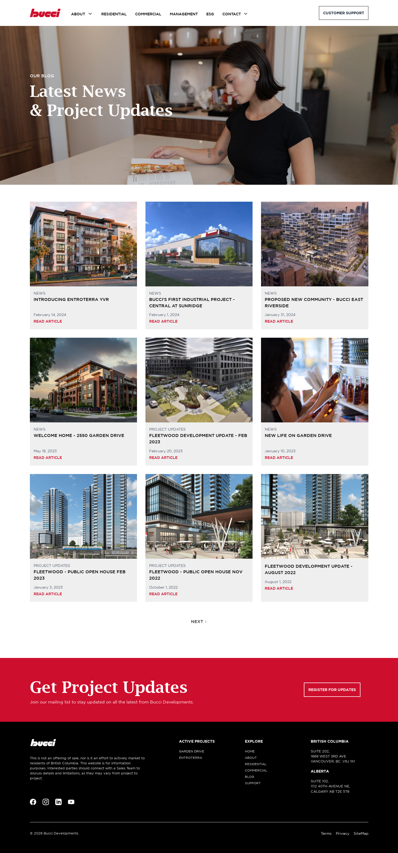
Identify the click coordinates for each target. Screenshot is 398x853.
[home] (45, 13)
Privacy (342, 833)
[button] (82, 14)
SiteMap (361, 833)
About (78, 14)
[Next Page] (199, 621)
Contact (231, 14)
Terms (326, 833)
